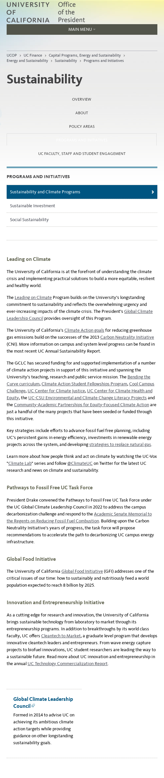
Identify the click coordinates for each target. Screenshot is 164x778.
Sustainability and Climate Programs (45, 192)
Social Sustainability (29, 219)
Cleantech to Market (61, 636)
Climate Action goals (84, 330)
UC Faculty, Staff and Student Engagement (81, 153)
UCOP (12, 55)
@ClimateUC (80, 463)
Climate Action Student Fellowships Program (84, 384)
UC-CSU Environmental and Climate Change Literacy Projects (87, 398)
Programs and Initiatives (104, 60)
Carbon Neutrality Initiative (127, 337)
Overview (81, 99)
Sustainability (66, 60)
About (81, 113)
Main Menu (51, 31)
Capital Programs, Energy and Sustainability (85, 55)
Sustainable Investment (32, 206)
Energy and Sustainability (27, 60)
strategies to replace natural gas (120, 444)
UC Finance (33, 55)
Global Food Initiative (82, 571)
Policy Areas (82, 126)
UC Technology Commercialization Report (68, 663)
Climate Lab (20, 463)
